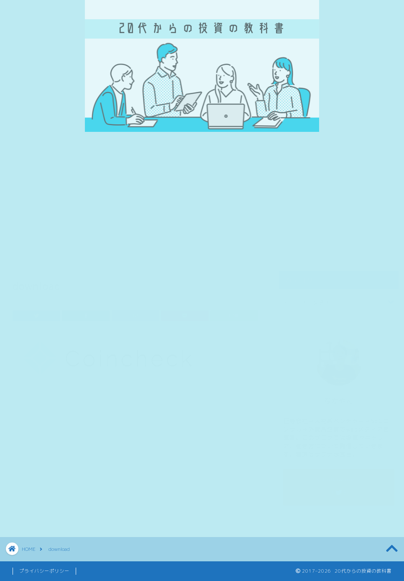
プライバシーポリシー (44, 571)
